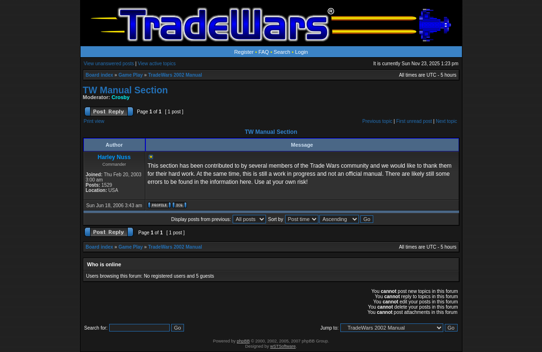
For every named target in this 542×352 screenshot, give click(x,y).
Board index (99, 75)
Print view (94, 121)
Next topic (446, 121)
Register (244, 52)
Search (282, 52)
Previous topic (377, 121)
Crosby (121, 97)
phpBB (243, 341)
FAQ (263, 52)
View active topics (156, 63)
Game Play (130, 75)
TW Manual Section (125, 90)
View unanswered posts (109, 63)
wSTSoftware (283, 346)
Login (301, 52)
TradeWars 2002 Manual (175, 75)
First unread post (414, 121)
